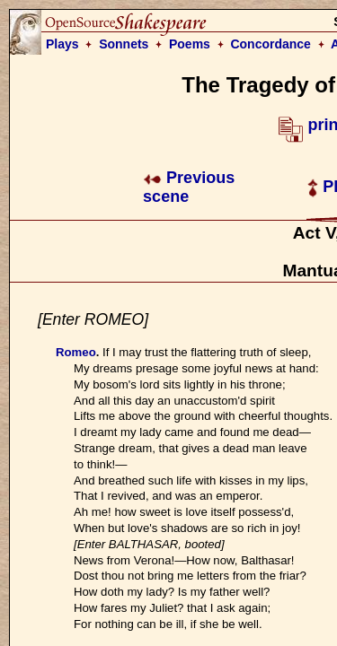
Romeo (76, 352)
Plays (62, 44)
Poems (189, 44)
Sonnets (123, 44)
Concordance (270, 44)
